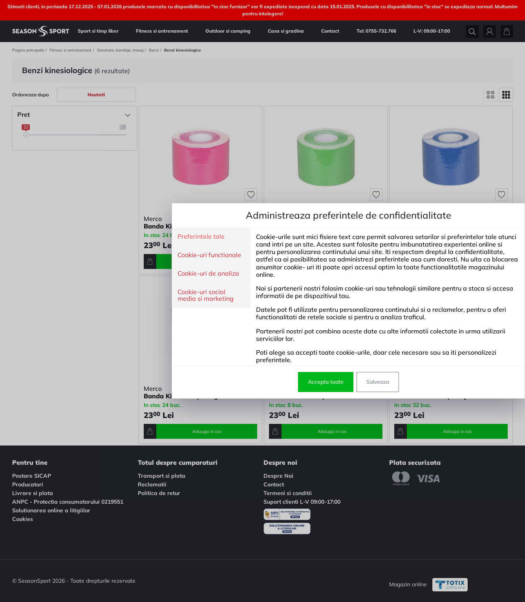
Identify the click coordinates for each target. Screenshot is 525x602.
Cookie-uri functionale (123, 255)
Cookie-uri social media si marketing (119, 295)
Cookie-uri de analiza (122, 273)
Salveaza (291, 381)
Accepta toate (240, 381)
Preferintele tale (115, 236)
